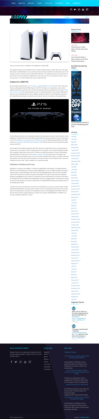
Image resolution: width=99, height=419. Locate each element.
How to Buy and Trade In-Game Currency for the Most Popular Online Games (76, 372)
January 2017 (75, 283)
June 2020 (74, 169)
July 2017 (73, 266)
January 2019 (75, 216)
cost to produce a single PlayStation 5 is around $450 (42, 86)
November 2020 (75, 155)
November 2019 (75, 189)
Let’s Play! (47, 364)
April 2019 (74, 208)
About (45, 357)
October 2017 (74, 258)
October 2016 (74, 291)
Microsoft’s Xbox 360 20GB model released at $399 (28, 142)
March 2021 (74, 144)
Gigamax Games (70, 352)
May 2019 (73, 205)
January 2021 (75, 150)
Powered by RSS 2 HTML (81, 412)
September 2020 (75, 161)
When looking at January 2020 (37, 154)
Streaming (47, 367)
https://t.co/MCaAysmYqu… (79, 318)
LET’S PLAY (48, 3)
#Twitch (76, 334)
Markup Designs (84, 417)
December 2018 (75, 219)
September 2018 (75, 227)
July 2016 (73, 299)
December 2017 (75, 252)
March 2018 (74, 244)
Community (77, 3)
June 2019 (74, 202)
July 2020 (73, 167)
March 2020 (74, 178)
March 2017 (74, 277)
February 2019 (75, 214)
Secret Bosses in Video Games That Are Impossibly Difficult (77, 357)
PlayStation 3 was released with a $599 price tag (30, 140)
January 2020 (75, 183)
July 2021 (73, 136)
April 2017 (74, 274)
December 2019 (75, 186)
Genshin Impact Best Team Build (77, 384)
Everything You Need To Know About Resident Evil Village (77, 398)
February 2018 (75, 247)
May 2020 (73, 172)
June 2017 (74, 269)
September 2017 (75, 260)
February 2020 (75, 180)
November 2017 (75, 255)
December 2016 (75, 285)
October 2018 (74, 225)
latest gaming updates (18, 354)
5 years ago (75, 321)
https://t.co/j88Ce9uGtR (78, 337)
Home (13, 3)
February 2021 (75, 147)
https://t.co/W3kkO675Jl (78, 320)
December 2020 (75, 153)
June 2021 (74, 139)
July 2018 (73, 233)
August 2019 (74, 197)
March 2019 (74, 211)
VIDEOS (39, 3)
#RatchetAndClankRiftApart (79, 332)
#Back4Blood (75, 316)
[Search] (76, 17)
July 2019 (73, 200)
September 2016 (75, 294)
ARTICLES (31, 3)
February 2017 (75, 280)
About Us (21, 3)
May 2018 (73, 238)
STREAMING (59, 3)
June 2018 (74, 236)
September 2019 (75, 194)
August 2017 (74, 263)
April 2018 (74, 241)
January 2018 (75, 249)
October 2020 (74, 158)
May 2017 (73, 272)
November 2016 (75, 288)
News (68, 3)
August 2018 (74, 230)
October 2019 (74, 191)
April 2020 (74, 175)
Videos (46, 362)
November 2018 (75, 222)
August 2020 (74, 164)
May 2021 (73, 142)
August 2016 (74, 296)
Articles (46, 359)
